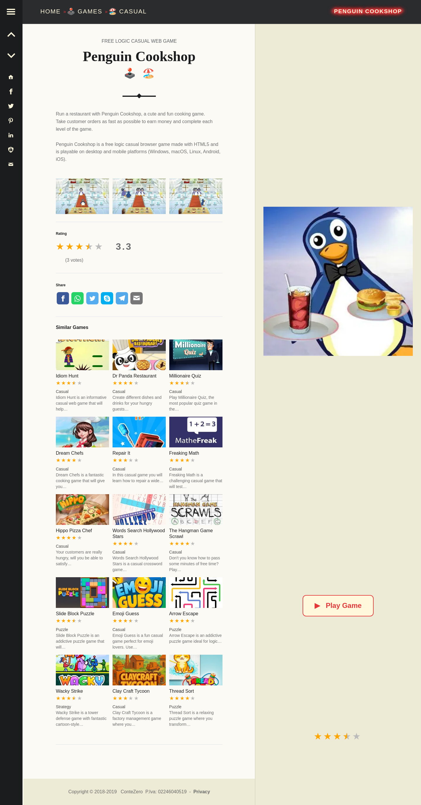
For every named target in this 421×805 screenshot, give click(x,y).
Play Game (338, 605)
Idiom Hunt (67, 375)
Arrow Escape (184, 613)
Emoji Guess (126, 613)
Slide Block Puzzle (75, 613)
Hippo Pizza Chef (74, 530)
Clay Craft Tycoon (131, 691)
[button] (11, 11)
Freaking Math (184, 453)
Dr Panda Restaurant (134, 375)
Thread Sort (181, 691)
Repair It (121, 453)
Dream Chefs (69, 453)
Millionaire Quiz (185, 375)
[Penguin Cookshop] (338, 281)
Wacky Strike (69, 691)
